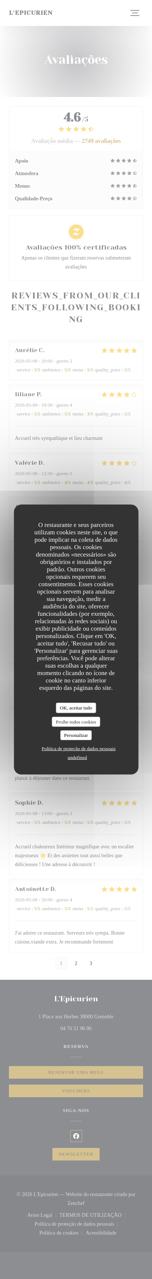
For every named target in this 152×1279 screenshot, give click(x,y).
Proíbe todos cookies (76, 721)
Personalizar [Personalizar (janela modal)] (76, 735)
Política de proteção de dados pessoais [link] (79, 748)
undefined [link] (77, 757)
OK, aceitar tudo (76, 708)
